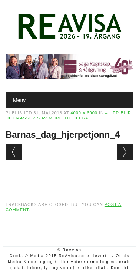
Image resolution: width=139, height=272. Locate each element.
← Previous (14, 152)
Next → (125, 152)
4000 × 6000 (83, 113)
